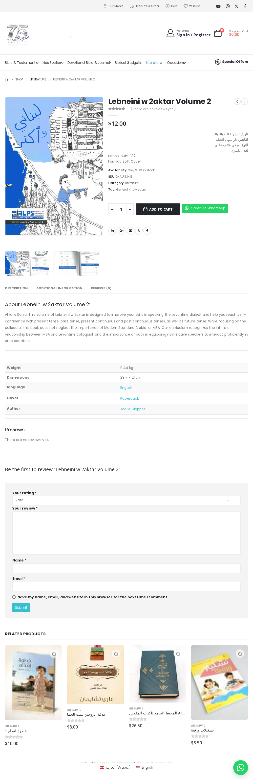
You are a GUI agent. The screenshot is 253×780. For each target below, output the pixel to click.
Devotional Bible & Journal (88, 62)
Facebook (147, 231)
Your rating (24, 492)
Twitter (139, 231)
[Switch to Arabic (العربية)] (115, 767)
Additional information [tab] (59, 288)
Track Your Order (144, 6)
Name (19, 560)
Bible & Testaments (21, 62)
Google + (122, 231)
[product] (33, 682)
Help (171, 6)
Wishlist (191, 6)
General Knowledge (131, 189)
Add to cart (161, 209)
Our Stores (113, 6)
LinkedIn (112, 231)
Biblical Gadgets (128, 62)
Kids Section (52, 62)
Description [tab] (16, 288)
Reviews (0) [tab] (101, 288)
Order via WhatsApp (205, 208)
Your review (25, 508)
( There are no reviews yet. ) (153, 109)
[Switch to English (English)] (144, 767)
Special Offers (231, 61)
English (126, 387)
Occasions (176, 62)
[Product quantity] (121, 209)
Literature (154, 62)
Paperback (129, 398)
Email (131, 231)
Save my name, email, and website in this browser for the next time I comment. (93, 596)
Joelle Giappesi (133, 409)
